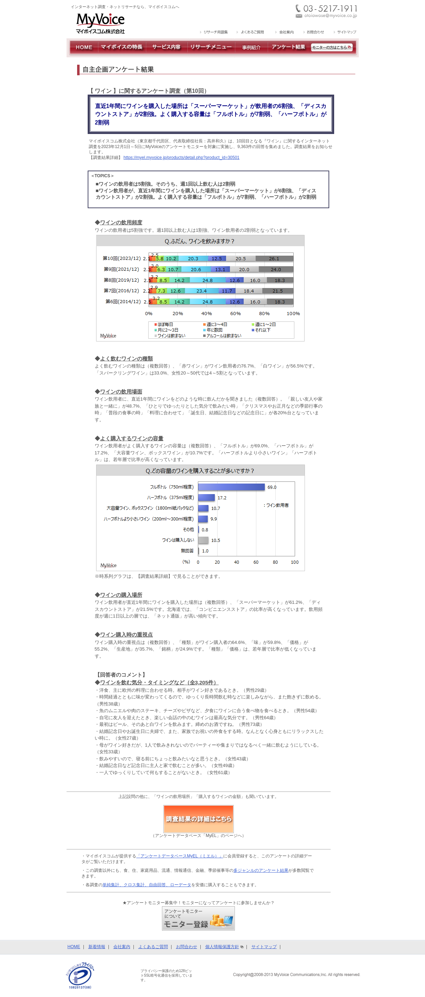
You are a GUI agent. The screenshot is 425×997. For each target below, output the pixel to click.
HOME (74, 946)
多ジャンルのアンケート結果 (260, 870)
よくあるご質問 (153, 946)
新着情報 (96, 946)
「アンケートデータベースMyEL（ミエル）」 (179, 856)
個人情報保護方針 (222, 946)
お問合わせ (186, 946)
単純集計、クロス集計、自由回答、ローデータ (146, 884)
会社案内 (121, 946)
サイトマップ (264, 946)
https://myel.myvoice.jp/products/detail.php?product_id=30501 (181, 157)
